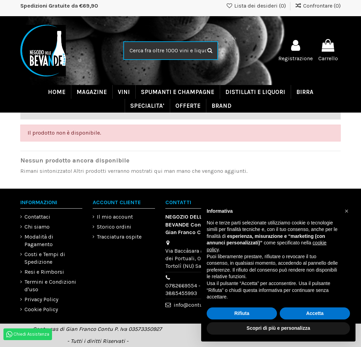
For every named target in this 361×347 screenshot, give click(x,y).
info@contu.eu (192, 305)
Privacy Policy (41, 299)
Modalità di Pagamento (38, 240)
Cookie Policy (41, 309)
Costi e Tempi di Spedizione (44, 258)
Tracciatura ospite (119, 236)
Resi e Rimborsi (44, 272)
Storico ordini (114, 226)
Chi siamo (37, 226)
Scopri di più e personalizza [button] (278, 328)
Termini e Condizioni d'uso (50, 285)
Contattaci (37, 216)
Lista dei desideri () (257, 5)
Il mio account (115, 216)
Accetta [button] (315, 313)
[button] (346, 211)
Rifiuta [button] (241, 313)
